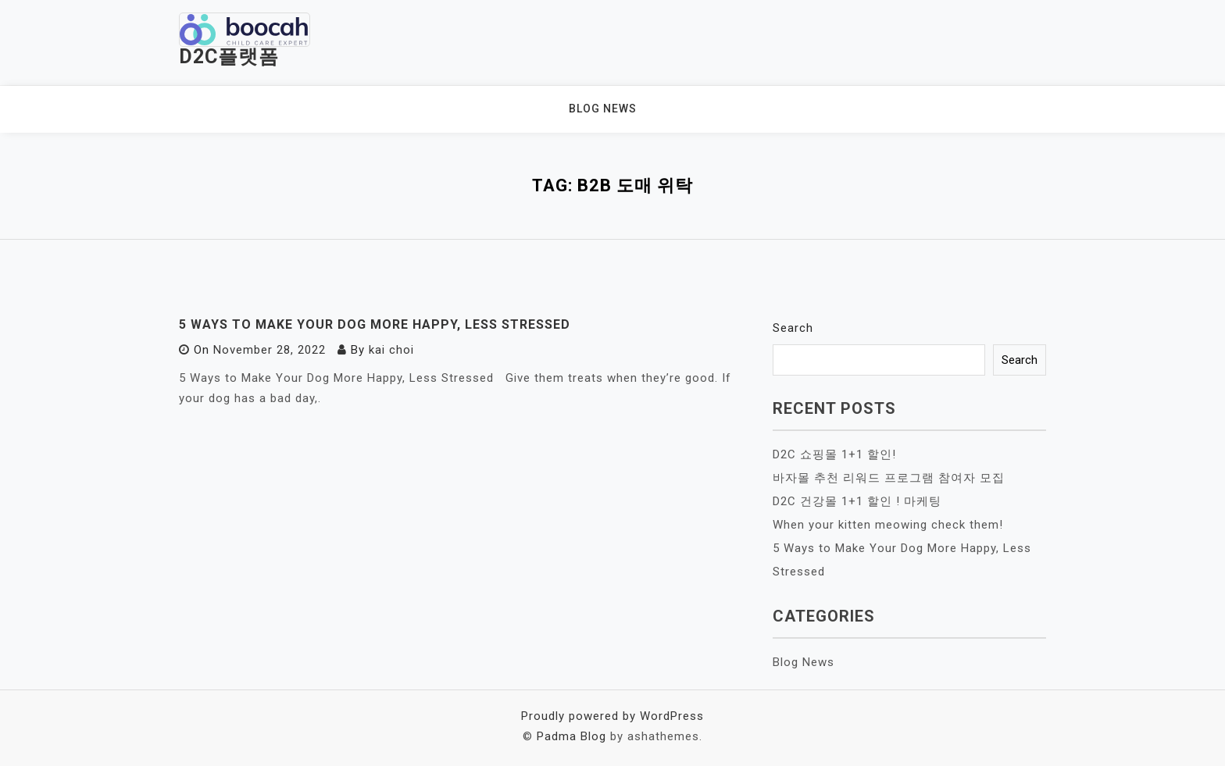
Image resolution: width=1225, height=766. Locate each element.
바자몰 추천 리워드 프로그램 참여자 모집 (889, 478)
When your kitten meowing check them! (888, 525)
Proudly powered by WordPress (612, 716)
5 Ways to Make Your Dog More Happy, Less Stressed (374, 324)
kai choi (391, 350)
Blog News (603, 108)
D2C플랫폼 (229, 56)
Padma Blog (571, 736)
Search (793, 328)
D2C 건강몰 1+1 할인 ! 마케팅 (857, 501)
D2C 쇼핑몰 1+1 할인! (834, 454)
